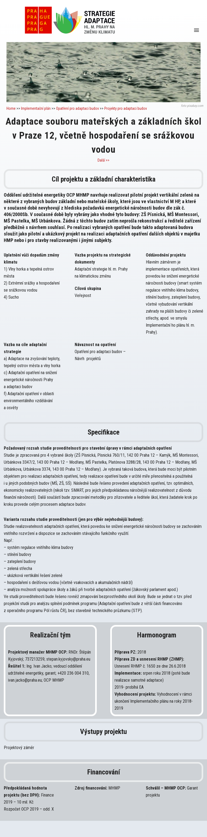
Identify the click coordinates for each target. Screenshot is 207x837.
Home (11, 108)
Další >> (103, 160)
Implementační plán (36, 108)
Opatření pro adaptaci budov (78, 108)
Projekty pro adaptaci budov (125, 108)
